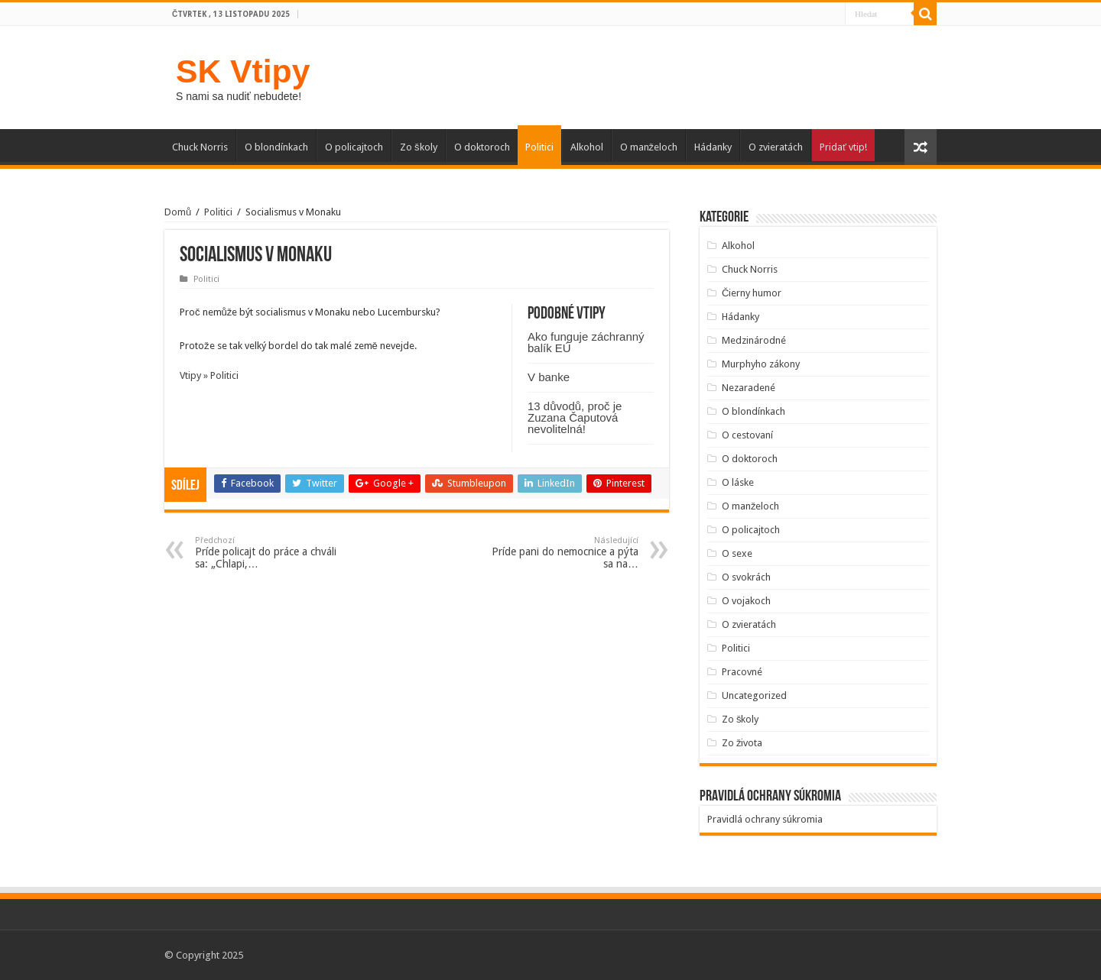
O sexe (737, 553)
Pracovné (742, 672)
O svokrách (746, 577)
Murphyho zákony (761, 364)
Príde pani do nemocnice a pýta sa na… (560, 552)
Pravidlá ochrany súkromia (765, 819)
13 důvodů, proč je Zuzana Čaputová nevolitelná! (575, 417)
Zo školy (418, 147)
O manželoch (649, 147)
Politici (539, 147)
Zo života (742, 743)
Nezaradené (748, 387)
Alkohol (586, 147)
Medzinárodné (754, 340)
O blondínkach (276, 147)
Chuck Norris (200, 147)
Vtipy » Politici (209, 375)
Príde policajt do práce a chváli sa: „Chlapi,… (273, 552)
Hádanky (713, 147)
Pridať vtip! (843, 147)
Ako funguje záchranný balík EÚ (586, 342)
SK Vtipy (243, 71)
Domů (177, 212)
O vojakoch (746, 600)
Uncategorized (754, 695)
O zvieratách (776, 147)
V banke (549, 376)
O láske (738, 482)
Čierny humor (751, 293)
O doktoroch (482, 147)
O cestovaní (747, 435)
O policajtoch (354, 147)
